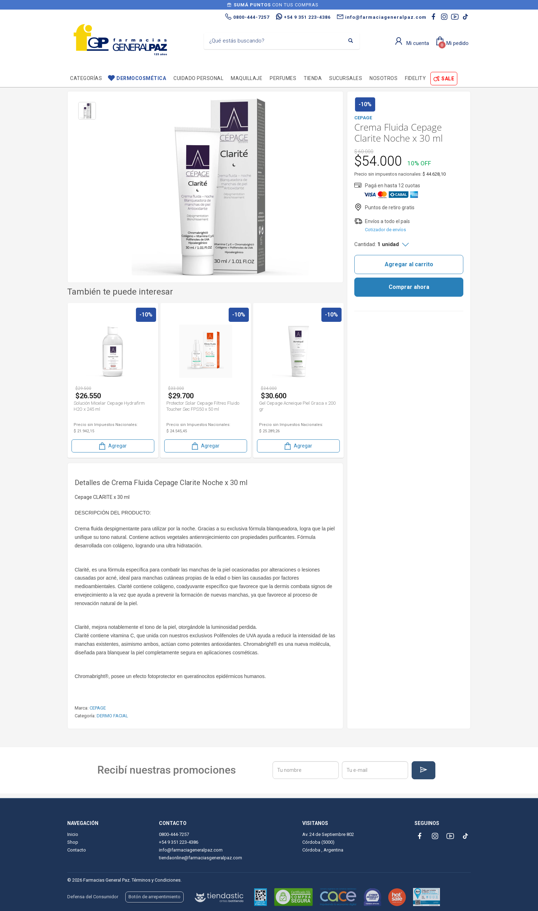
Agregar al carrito (409, 264)
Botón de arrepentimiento (154, 896)
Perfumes (283, 78)
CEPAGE (98, 708)
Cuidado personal (198, 78)
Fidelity (415, 78)
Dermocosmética (141, 78)
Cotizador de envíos (385, 229)
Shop (72, 842)
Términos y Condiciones (156, 880)
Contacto (76, 850)
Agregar (112, 446)
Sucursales (345, 78)
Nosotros (383, 78)
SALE (447, 78)
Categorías (86, 78)
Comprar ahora (409, 287)
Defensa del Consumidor (92, 896)
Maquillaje (246, 78)
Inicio (72, 834)
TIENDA (313, 78)
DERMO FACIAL (112, 715)
